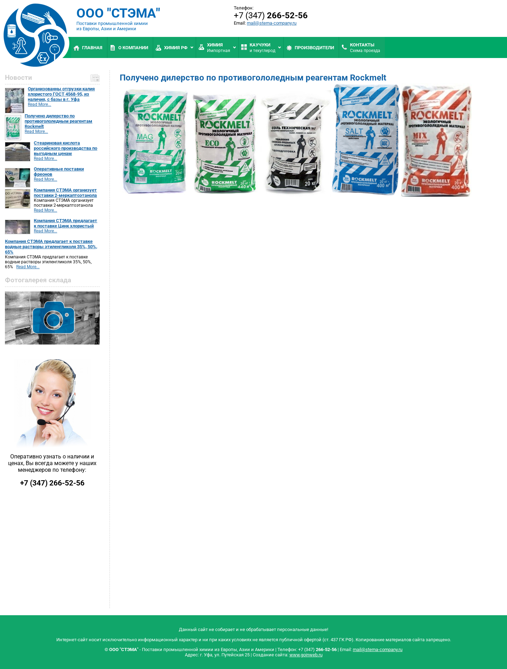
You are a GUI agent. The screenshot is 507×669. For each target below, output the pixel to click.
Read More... (39, 104)
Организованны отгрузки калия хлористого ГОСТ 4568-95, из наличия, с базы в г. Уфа (61, 94)
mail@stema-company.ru (271, 23)
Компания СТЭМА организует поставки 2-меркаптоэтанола (65, 192)
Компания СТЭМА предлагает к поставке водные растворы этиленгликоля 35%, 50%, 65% (51, 247)
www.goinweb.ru (306, 654)
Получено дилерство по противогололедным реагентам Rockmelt (58, 121)
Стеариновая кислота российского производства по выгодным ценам (65, 148)
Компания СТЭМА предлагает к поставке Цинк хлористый (65, 223)
